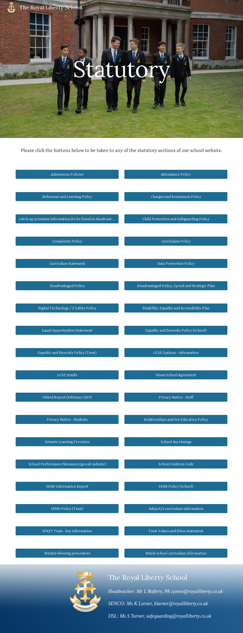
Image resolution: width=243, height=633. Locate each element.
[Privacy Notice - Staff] (175, 397)
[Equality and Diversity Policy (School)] (175, 330)
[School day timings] (175, 442)
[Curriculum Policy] (175, 241)
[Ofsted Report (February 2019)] (67, 397)
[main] (121, 68)
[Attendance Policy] (175, 174)
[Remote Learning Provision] (67, 442)
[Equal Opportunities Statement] (67, 330)
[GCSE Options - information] (175, 352)
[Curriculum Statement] (67, 263)
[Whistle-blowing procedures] (67, 553)
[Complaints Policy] (67, 241)
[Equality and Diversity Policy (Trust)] (67, 352)
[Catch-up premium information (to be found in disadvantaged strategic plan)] (67, 219)
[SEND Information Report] (67, 486)
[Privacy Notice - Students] (67, 419)
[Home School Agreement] (175, 375)
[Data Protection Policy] (175, 263)
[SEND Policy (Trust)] (67, 508)
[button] (175, 508)
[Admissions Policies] (67, 174)
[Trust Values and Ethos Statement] (175, 531)
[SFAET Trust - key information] (67, 531)
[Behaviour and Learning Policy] (67, 196)
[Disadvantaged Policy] (67, 286)
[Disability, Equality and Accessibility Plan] (175, 308)
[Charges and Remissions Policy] (175, 196)
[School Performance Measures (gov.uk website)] (67, 464)
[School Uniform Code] (175, 464)
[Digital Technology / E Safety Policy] (67, 308)
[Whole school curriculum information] (175, 553)
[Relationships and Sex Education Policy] (175, 419)
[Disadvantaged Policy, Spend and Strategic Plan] (175, 286)
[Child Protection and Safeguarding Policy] (175, 219)
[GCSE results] (67, 375)
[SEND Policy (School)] (175, 486)
